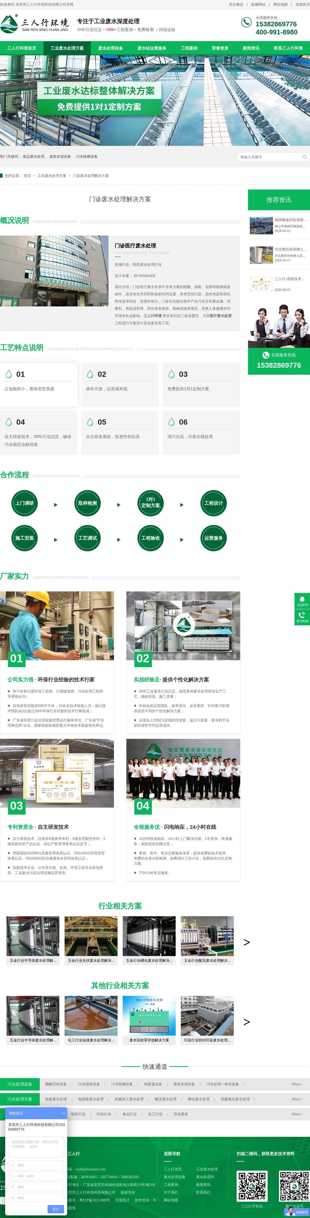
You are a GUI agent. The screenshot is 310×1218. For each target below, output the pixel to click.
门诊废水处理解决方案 (91, 176)
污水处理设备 (19, 1084)
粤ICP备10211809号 (94, 1200)
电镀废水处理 (56, 1099)
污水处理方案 (19, 1099)
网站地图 (280, 4)
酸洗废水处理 (166, 1099)
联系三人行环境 (288, 48)
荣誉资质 (220, 48)
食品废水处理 (33, 156)
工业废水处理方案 (67, 48)
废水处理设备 (110, 48)
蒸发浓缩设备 (60, 156)
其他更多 (181, 1114)
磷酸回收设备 (56, 1084)
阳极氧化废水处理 (235, 1099)
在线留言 (303, 4)
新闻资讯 (251, 48)
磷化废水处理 (199, 1099)
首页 (28, 176)
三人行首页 (173, 1169)
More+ (297, 1084)
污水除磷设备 (87, 156)
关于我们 (171, 1192)
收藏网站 (258, 4)
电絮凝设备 (153, 1084)
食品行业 (129, 1114)
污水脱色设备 (89, 1084)
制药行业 (78, 1114)
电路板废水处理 (91, 1099)
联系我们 (203, 1192)
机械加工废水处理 (129, 1099)
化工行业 (155, 1114)
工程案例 (189, 48)
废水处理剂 (205, 1177)
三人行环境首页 (21, 48)
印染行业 (104, 1114)
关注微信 (236, 4)
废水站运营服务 (151, 48)
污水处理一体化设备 (222, 1084)
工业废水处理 (207, 1169)
